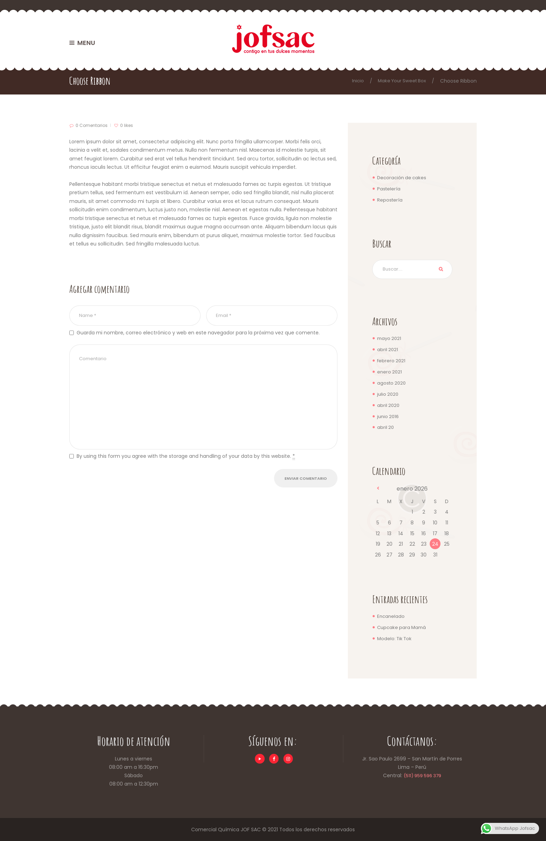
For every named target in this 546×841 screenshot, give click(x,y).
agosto (392, 383)
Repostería (390, 199)
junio (388, 416)
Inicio (354, 80)
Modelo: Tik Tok (395, 638)
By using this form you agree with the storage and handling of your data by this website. (186, 465)
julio (388, 394)
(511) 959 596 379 (422, 775)
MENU (86, 42)
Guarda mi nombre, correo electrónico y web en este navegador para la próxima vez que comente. (198, 334)
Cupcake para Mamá (403, 626)
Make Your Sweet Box (400, 80)
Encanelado (391, 616)
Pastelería (389, 188)
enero (390, 372)
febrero (392, 361)
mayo (390, 339)
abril (388, 350)
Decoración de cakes (403, 177)
